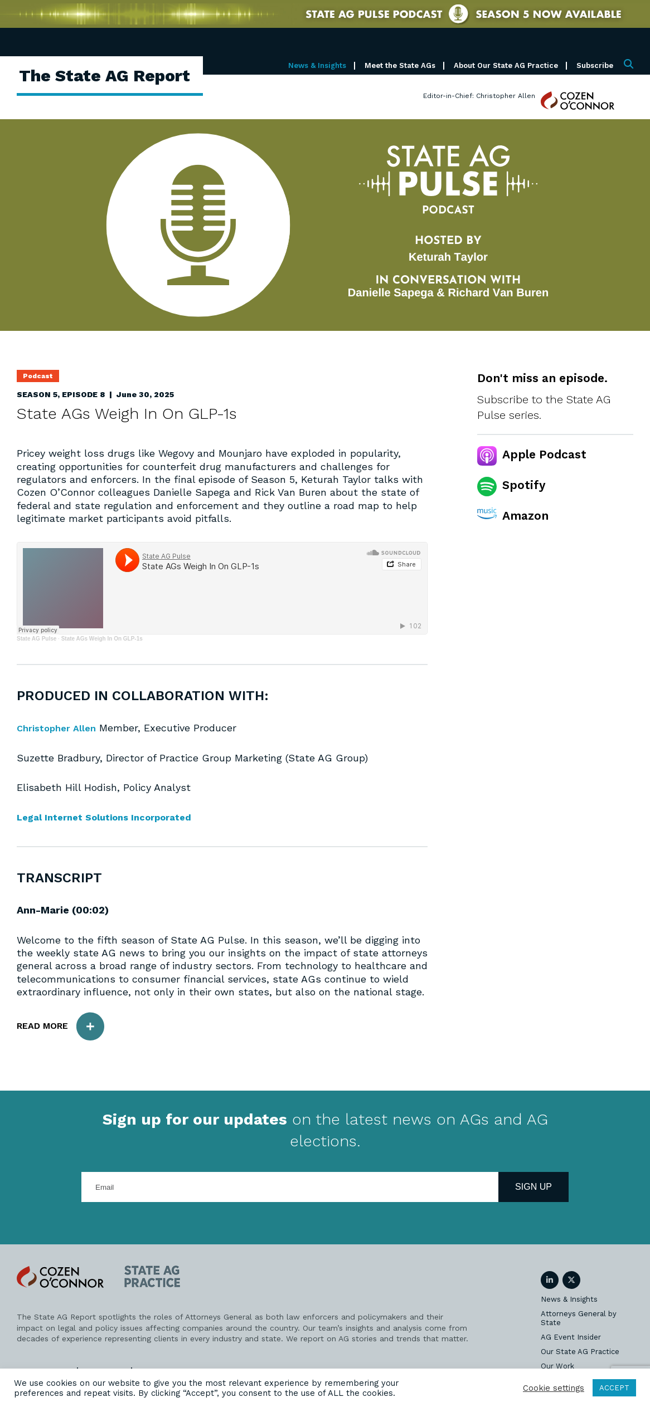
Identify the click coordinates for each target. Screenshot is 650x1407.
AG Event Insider (571, 1336)
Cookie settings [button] (553, 1388)
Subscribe (594, 65)
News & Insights (317, 65)
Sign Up (533, 1186)
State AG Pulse (36, 639)
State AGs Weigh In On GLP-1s (102, 639)
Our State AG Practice (580, 1351)
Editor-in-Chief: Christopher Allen (479, 96)
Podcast (38, 376)
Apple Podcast (544, 454)
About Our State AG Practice (506, 65)
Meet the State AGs (400, 65)
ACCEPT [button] (614, 1388)
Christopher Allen (59, 728)
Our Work (557, 1365)
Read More (66, 1026)
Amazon (525, 515)
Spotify (523, 485)
